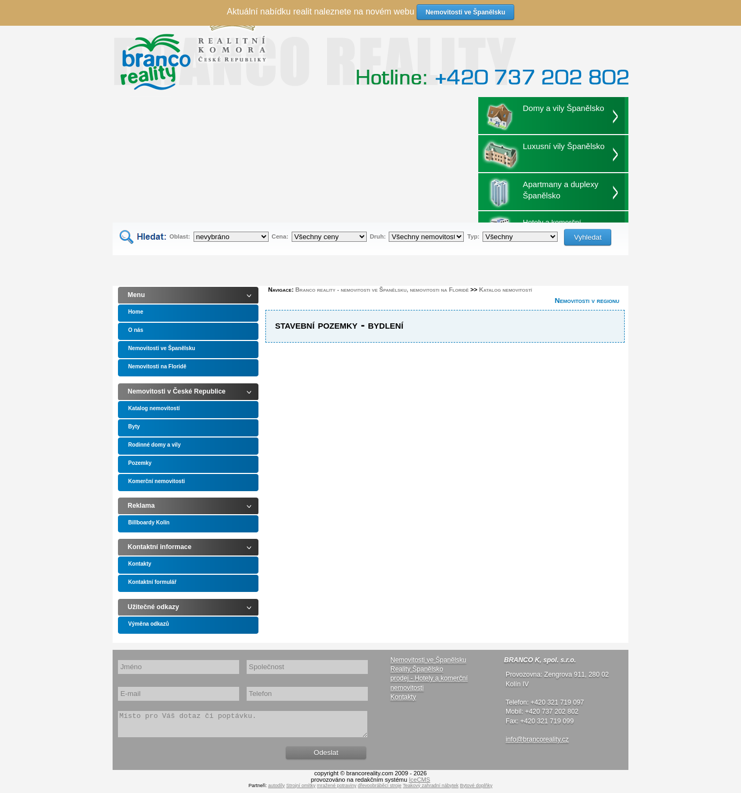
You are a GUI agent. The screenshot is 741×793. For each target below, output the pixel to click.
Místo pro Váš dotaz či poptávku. (242, 726)
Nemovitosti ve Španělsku (161, 348)
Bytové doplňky (476, 790)
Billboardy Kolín (148, 522)
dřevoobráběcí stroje (380, 790)
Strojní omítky (301, 790)
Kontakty (139, 564)
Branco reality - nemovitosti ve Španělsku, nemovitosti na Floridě (382, 289)
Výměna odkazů (148, 624)
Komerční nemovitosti (156, 481)
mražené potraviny (337, 790)
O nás (135, 330)
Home (135, 312)
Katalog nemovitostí (154, 408)
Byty (134, 426)
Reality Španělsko (416, 669)
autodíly (276, 790)
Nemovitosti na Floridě (157, 366)
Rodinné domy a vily (154, 445)
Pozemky (140, 463)
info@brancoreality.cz (537, 739)
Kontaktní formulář (152, 582)
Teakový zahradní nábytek (430, 790)
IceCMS (420, 784)
